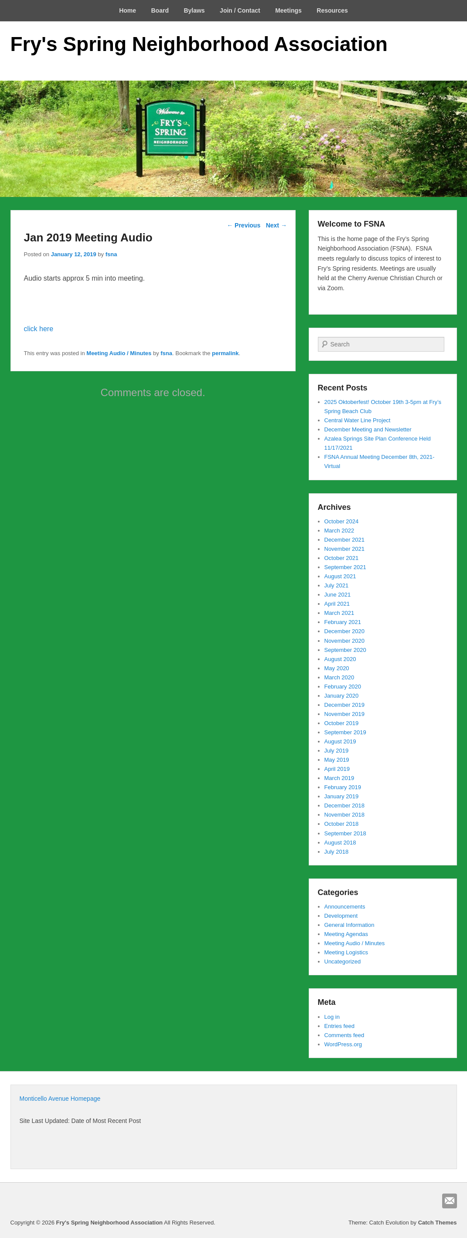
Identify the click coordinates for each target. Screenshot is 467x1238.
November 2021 (344, 549)
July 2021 (336, 585)
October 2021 (341, 558)
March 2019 (339, 778)
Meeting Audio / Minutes (118, 353)
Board (160, 10)
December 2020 (344, 631)
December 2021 (344, 539)
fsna (111, 254)
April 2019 (337, 769)
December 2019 (344, 705)
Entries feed (339, 1026)
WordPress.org (343, 1044)
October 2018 (341, 824)
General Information (349, 925)
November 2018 (344, 814)
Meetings (288, 10)
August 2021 (340, 576)
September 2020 (345, 650)
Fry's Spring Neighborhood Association (199, 44)
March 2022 (339, 530)
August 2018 (340, 842)
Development (341, 915)
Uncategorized (342, 961)
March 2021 (339, 613)
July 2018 (336, 851)
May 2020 (336, 668)
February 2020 (342, 686)
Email (449, 1201)
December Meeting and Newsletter (368, 429)
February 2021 (342, 622)
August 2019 (340, 741)
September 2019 (345, 732)
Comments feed (344, 1035)
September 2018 (345, 833)
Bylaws (194, 10)
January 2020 (341, 695)
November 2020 (344, 641)
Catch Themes (437, 1222)
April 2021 (337, 603)
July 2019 (336, 750)
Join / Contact (240, 10)
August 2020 (340, 659)
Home (127, 10)
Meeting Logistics (346, 952)
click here (39, 328)
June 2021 (337, 594)
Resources (332, 10)
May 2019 (336, 759)
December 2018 (344, 805)
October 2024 (341, 521)
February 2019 (342, 787)
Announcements (344, 906)
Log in (332, 1017)
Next (276, 225)
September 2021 (345, 567)
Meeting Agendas (346, 934)
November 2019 (344, 714)
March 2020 (339, 677)
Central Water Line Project (357, 420)
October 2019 (341, 723)
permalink (225, 353)
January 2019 (341, 796)
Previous (243, 225)
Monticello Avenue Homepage (60, 1098)
